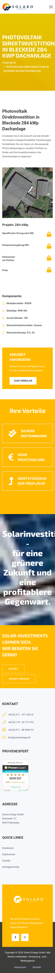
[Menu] (51, 7)
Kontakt (13, 669)
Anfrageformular (10, 867)
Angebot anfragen (19, 679)
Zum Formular (23, 380)
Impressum (8, 848)
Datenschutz (8, 854)
